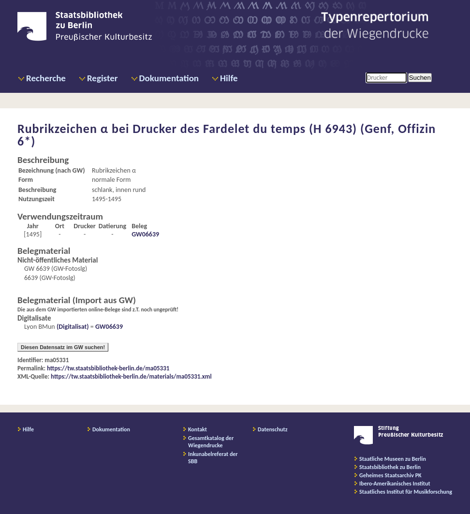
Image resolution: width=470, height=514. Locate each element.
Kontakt (197, 429)
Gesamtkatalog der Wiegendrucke (211, 442)
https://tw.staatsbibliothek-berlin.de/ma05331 (108, 368)
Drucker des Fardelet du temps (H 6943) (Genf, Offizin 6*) (226, 135)
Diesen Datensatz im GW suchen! (63, 347)
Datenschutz (273, 429)
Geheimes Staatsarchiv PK (390, 475)
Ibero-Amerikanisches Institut (394, 483)
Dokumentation (169, 78)
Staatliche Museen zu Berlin (392, 458)
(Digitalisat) (72, 327)
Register (102, 78)
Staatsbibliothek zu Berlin (390, 467)
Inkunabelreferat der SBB (213, 458)
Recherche (46, 78)
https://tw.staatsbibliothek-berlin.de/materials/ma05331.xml (131, 376)
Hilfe (229, 78)
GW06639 (145, 234)
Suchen (420, 77)
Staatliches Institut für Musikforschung (405, 491)
